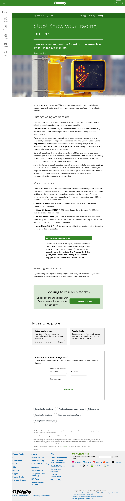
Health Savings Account (37, 483)
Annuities (35, 467)
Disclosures (90, 495)
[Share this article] (91, 15)
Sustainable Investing (40, 464)
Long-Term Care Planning (38, 475)
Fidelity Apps (98, 466)
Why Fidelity (55, 480)
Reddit (108, 462)
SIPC (65, 446)
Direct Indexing (37, 460)
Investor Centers (19, 480)
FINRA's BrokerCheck (55, 475)
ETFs (14, 457)
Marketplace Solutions (55, 470)
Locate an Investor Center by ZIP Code (83, 458)
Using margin (93, 409)
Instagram (78, 462)
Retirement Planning (58, 457)
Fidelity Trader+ (18, 477)
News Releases (24, 495)
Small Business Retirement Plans (57, 461)
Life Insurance (37, 470)
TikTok (87, 466)
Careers (15, 495)
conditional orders (70, 246)
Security (90, 493)
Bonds (15, 464)
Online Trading (37, 457)
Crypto (15, 474)
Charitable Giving (57, 466)
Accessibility (106, 493)
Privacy (84, 493)
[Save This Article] (83, 15)
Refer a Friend (111, 466)
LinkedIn (88, 462)
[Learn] (6, 19)
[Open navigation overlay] (3, 3)
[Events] (6, 45)
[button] (61, 342)
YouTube (98, 462)
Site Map (98, 493)
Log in (118, 3)
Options (15, 470)
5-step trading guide (43, 331)
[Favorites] (6, 28)
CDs (14, 467)
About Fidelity (35, 495)
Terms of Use (76, 493)
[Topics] (6, 36)
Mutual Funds (18, 454)
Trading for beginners (44, 415)
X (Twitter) (117, 462)
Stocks (34, 454)
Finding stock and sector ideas (71, 409)
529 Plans (35, 479)
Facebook (78, 466)
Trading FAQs (78, 331)
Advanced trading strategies (69, 415)
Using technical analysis (45, 421)
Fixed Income (18, 460)
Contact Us (115, 493)
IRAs (52, 454)
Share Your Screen (79, 495)
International (45, 495)
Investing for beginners (44, 409)
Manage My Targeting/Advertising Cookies (87, 496)
